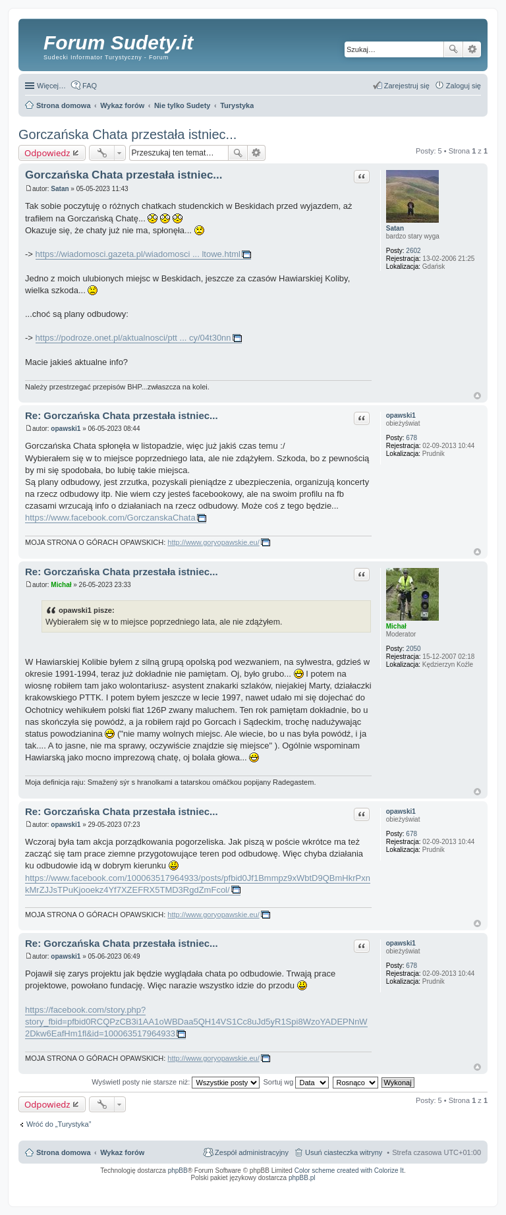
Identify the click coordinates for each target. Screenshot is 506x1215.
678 (411, 437)
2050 (413, 648)
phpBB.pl (302, 1177)
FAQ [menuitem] (89, 86)
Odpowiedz (47, 153)
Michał (396, 626)
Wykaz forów (122, 1152)
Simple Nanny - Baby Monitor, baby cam (275, 1187)
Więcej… (51, 86)
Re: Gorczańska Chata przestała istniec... (121, 415)
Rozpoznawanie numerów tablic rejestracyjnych (446, 1187)
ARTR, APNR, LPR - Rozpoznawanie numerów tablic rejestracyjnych (179, 1187)
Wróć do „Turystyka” (58, 1124)
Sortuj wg (296, 1082)
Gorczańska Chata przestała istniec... (127, 134)
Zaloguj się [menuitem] (463, 86)
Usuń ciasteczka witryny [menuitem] (343, 1152)
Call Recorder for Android (334, 1187)
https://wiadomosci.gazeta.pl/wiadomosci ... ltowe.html (138, 254)
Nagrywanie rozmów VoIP (380, 1187)
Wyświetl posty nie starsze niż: (176, 1082)
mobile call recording (469, 1191)
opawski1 (401, 415)
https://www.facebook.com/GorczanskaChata (110, 518)
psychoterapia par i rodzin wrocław (457, 1195)
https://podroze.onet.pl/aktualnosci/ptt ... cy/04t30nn (133, 338)
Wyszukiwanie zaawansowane (472, 49)
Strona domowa (63, 1152)
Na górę (477, 395)
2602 (413, 250)
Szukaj (453, 49)
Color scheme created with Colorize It (349, 1170)
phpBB (178, 1170)
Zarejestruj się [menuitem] (407, 86)
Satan (395, 228)
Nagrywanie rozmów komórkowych (420, 1191)
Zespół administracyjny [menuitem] (252, 1152)
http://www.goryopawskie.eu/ (213, 542)
